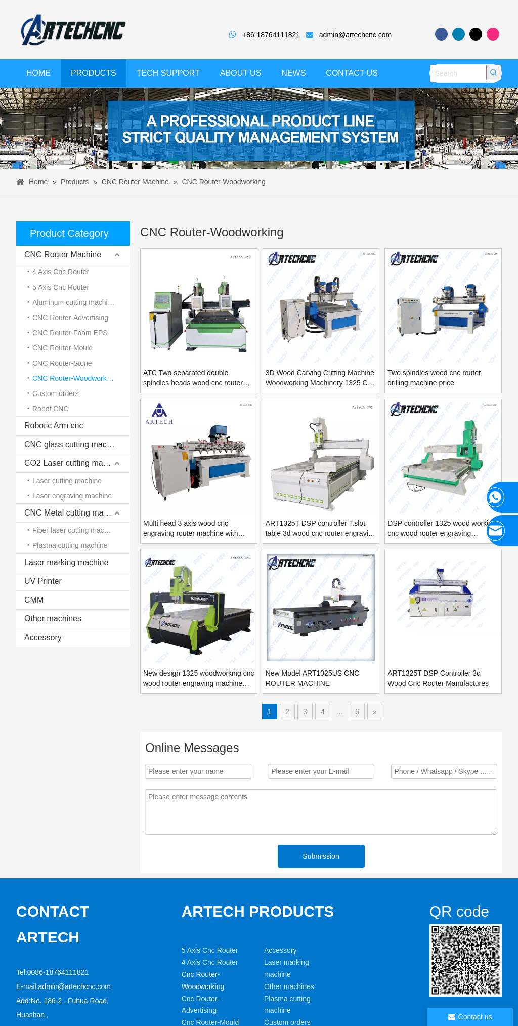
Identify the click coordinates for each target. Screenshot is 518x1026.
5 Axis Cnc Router (60, 287)
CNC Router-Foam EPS (70, 333)
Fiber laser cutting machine (74, 530)
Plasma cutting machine (70, 545)
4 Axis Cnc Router (60, 272)
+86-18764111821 (276, 35)
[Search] (458, 73)
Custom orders (55, 393)
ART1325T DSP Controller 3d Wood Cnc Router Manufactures (438, 678)
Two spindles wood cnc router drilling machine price (434, 378)
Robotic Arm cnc (53, 425)
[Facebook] (441, 34)
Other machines (52, 618)
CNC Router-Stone (62, 363)
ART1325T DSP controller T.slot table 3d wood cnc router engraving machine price (321, 528)
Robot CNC (50, 409)
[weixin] (437, 948)
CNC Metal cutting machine (73, 512)
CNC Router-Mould (62, 348)
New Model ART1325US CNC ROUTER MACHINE (313, 678)
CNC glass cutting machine (73, 444)
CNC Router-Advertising (70, 317)
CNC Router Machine (62, 254)
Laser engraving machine (72, 496)
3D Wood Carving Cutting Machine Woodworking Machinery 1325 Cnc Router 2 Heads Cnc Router (320, 378)
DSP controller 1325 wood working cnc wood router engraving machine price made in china (441, 528)
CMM (34, 600)
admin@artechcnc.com (355, 35)
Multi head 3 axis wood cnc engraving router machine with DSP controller (190, 528)
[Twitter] (475, 34)
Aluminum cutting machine (73, 302)
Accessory (43, 637)
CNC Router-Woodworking (74, 378)
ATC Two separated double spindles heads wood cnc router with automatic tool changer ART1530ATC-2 (193, 378)
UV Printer (43, 581)
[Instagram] (493, 34)
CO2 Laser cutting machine (73, 463)
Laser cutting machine (67, 481)
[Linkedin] (458, 34)
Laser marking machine (66, 562)
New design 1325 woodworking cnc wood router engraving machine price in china (198, 678)
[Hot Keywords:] (493, 72)
